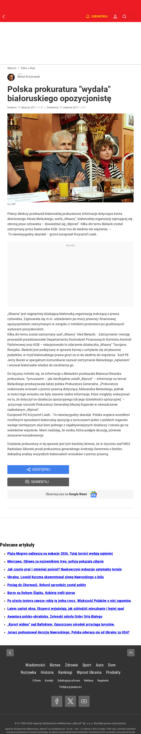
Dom (112, 653)
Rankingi (65, 661)
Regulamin (103, 669)
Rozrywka (28, 661)
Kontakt (49, 669)
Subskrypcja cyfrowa (68, 669)
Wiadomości (35, 653)
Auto (100, 653)
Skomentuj (106, 470)
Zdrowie (71, 653)
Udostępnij (41, 470)
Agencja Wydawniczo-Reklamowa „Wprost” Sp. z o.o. (63, 711)
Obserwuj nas (64, 482)
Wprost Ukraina (89, 661)
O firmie (36, 669)
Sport (86, 653)
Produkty (113, 661)
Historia (47, 661)
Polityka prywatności (70, 675)
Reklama (88, 669)
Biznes (55, 653)
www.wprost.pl (123, 720)
